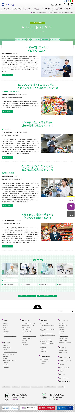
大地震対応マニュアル (27, 337)
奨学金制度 (6, 353)
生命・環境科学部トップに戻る (48, 296)
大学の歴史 (6, 324)
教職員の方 (61, 365)
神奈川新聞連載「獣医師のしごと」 (10, 335)
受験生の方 (61, 358)
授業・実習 (17, 39)
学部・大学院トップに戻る (27, 296)
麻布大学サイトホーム (25, 403)
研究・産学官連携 (58, 8)
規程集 (5, 332)
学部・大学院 (17, 8)
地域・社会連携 (44, 356)
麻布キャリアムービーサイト (47, 331)
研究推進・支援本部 (64, 324)
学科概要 (7, 39)
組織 (5, 326)
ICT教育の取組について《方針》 (10, 349)
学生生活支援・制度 (27, 330)
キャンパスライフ (27, 8)
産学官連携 (62, 328)
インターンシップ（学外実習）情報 (48, 334)
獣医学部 (6, 343)
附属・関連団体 (68, 8)
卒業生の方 (43, 348)
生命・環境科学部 (7, 345)
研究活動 (62, 326)
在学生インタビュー (65, 39)
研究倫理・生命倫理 (64, 337)
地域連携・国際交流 (47, 8)
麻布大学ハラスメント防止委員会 (29, 334)
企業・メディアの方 (63, 367)
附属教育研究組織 (63, 347)
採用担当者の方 (44, 350)
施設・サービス (26, 332)
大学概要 (7, 8)
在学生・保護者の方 (63, 360)
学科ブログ (6, 364)
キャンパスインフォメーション (29, 321)
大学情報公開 (6, 330)
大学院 (5, 347)
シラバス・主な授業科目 (9, 351)
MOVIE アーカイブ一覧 (64, 354)
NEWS (61, 321)
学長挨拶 (6, 321)
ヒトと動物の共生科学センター (66, 341)
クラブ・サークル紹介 (27, 328)
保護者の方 (43, 345)
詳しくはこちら (16, 386)
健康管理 (24, 341)
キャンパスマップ (26, 326)
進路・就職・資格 (37, 39)
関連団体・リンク (63, 350)
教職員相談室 (25, 343)
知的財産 (62, 330)
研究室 (26, 39)
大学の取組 (6, 328)
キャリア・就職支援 (45, 321)
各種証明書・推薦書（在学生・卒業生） (48, 342)
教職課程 (6, 362)
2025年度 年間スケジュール (28, 324)
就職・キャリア (37, 8)
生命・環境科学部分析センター (10, 358)
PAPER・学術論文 (64, 339)
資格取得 (6, 360)
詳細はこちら (8, 75)
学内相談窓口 (25, 339)
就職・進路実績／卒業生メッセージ (48, 325)
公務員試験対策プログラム (46, 337)
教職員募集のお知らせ (64, 369)
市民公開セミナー (44, 358)
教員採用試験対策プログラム (47, 339)
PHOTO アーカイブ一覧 (65, 356)
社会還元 (62, 332)
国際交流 (43, 361)
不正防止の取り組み (64, 334)
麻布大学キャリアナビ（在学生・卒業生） (48, 328)
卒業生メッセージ (51, 39)
